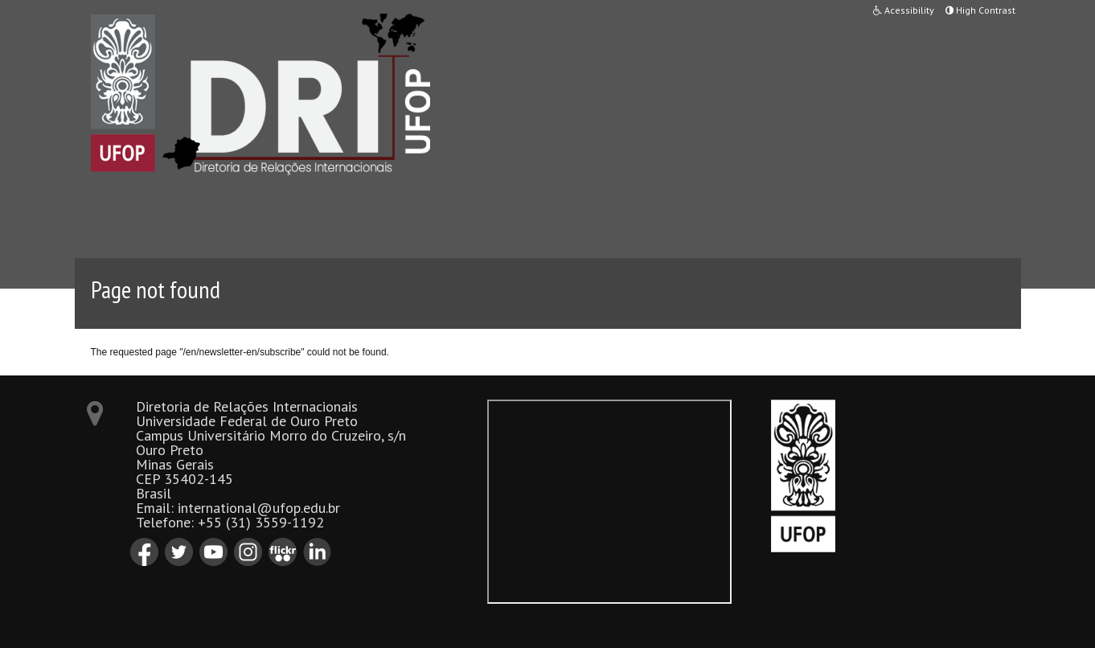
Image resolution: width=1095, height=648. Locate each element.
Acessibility (903, 10)
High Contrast (980, 10)
